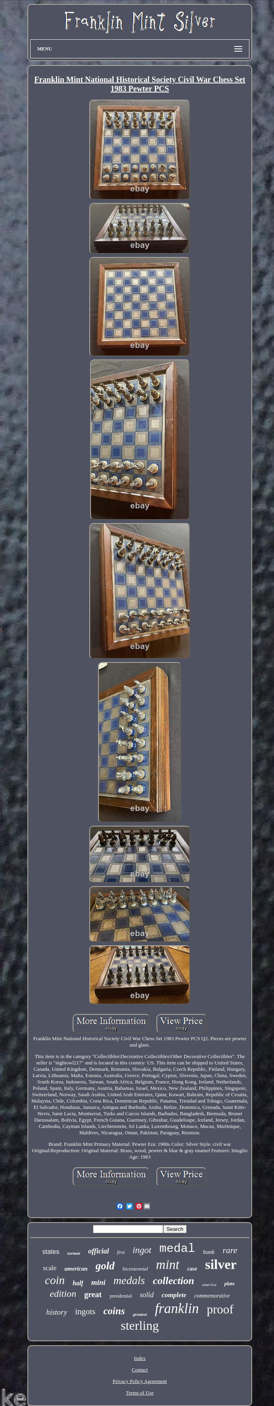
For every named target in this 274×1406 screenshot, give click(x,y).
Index (140, 1358)
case (192, 1269)
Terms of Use (140, 1393)
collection (173, 1280)
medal (177, 1248)
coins (114, 1311)
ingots (85, 1311)
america (209, 1284)
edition (63, 1293)
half (78, 1283)
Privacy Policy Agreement (140, 1381)
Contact (140, 1370)
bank (208, 1252)
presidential (121, 1296)
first (121, 1252)
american (75, 1268)
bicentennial (135, 1269)
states (50, 1251)
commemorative (212, 1296)
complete (174, 1295)
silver (220, 1264)
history (56, 1312)
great (93, 1294)
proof (220, 1309)
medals (129, 1280)
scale (49, 1268)
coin (55, 1280)
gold (105, 1266)
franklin (177, 1308)
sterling (140, 1325)
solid (147, 1295)
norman (73, 1253)
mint (167, 1264)
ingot (142, 1250)
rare (229, 1250)
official (98, 1251)
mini (98, 1282)
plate (229, 1283)
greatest (140, 1314)
